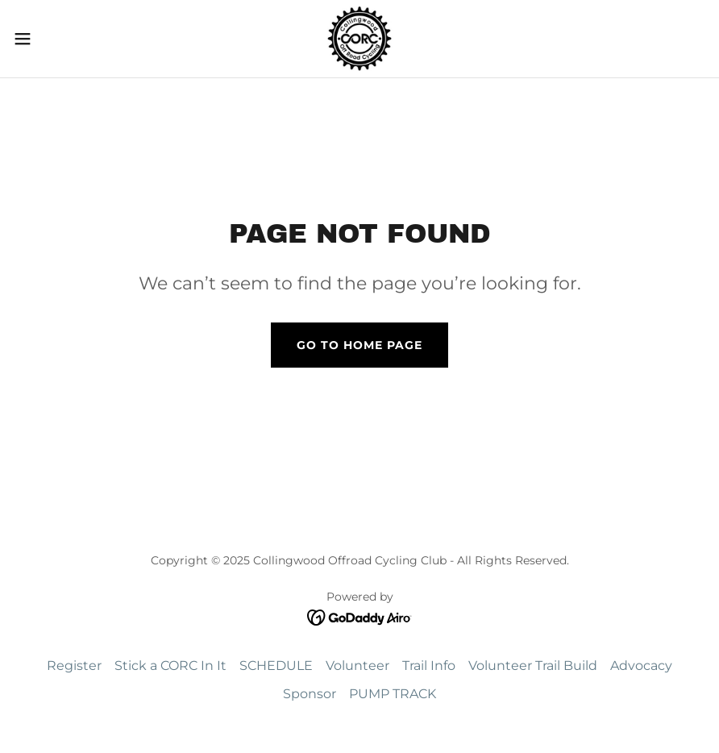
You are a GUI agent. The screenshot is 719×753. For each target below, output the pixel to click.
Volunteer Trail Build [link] (532, 665)
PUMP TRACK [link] (392, 693)
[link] (360, 38)
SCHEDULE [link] (276, 665)
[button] (59, 39)
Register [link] (74, 665)
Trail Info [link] (428, 665)
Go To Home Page (359, 345)
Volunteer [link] (357, 665)
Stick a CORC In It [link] (170, 665)
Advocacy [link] (641, 665)
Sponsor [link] (309, 693)
